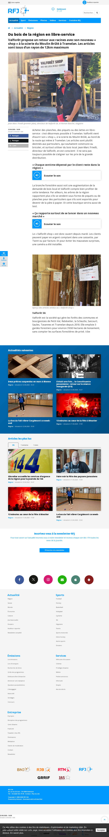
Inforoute (59, 681)
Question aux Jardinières (16, 685)
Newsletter (11, 754)
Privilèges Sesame (62, 668)
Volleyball (59, 611)
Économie (11, 611)
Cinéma (58, 663)
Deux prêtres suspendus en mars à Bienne (29, 381)
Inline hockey (60, 637)
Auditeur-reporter (91, 2)
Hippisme (59, 624)
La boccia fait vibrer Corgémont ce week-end (29, 421)
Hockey (58, 603)
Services (62, 20)
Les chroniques (13, 663)
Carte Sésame (12, 724)
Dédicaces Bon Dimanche (16, 676)
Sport (23, 20)
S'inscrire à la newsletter (54, 550)
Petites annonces (62, 676)
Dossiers (11, 624)
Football (59, 599)
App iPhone (75, 579)
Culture (10, 616)
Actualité (13, 20)
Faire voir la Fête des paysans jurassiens (76, 476)
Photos (43, 20)
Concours (11, 702)
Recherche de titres (15, 668)
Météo (58, 672)
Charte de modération (15, 745)
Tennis (58, 628)
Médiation (11, 741)
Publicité (11, 729)
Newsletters (62, 579)
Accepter (101, 830)
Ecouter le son (46, 175)
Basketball (59, 607)
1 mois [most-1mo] (35, 445)
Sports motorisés (62, 633)
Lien (13, 146)
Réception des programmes (17, 720)
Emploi (58, 685)
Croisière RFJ (75, 20)
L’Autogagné (12, 689)
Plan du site (36, 794)
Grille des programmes (16, 672)
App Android (89, 579)
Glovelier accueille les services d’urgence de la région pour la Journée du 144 (29, 477)
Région (30, 28)
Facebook (19, 579)
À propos (11, 716)
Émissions (33, 20)
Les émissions (12, 659)
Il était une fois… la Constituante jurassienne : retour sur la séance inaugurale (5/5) (73, 384)
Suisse (10, 603)
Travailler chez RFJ (14, 733)
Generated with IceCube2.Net (32, 799)
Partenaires (12, 737)
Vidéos (53, 20)
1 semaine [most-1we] (24, 445)
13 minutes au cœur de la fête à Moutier (76, 420)
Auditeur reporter (14, 628)
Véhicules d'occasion (63, 659)
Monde (10, 607)
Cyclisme (59, 616)
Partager (14, 136)
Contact (10, 750)
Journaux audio (13, 620)
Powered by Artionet (15, 799)
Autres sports (60, 641)
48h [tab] (13, 445)
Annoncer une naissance (16, 681)
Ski (57, 620)
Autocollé (11, 693)
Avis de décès (60, 689)
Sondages (11, 698)
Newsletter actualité (15, 633)
